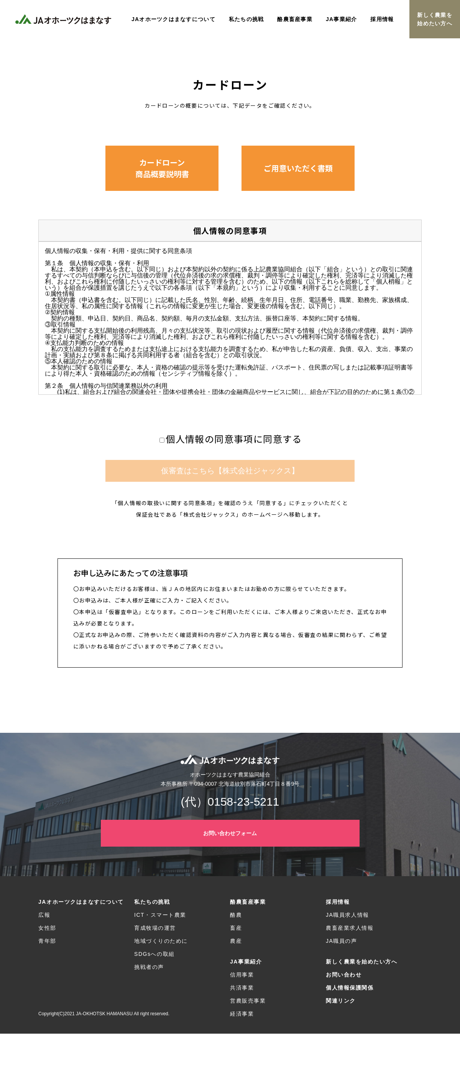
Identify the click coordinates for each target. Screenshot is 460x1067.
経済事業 (242, 1014)
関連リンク (341, 1001)
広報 (44, 915)
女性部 (47, 928)
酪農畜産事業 (248, 902)
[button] (162, 168)
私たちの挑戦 (152, 902)
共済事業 (242, 988)
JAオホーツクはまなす (63, 19)
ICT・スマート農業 (160, 915)
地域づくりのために (161, 941)
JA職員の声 (341, 941)
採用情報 (338, 902)
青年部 (47, 941)
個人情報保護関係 (349, 988)
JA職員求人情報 (347, 915)
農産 (236, 941)
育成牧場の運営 (155, 928)
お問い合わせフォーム (230, 833)
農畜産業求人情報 (349, 928)
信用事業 (242, 975)
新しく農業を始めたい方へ (434, 19)
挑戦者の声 (149, 967)
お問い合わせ (343, 975)
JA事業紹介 (246, 962)
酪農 (236, 915)
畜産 (236, 928)
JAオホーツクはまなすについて (81, 902)
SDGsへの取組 (154, 954)
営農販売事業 (248, 1001)
